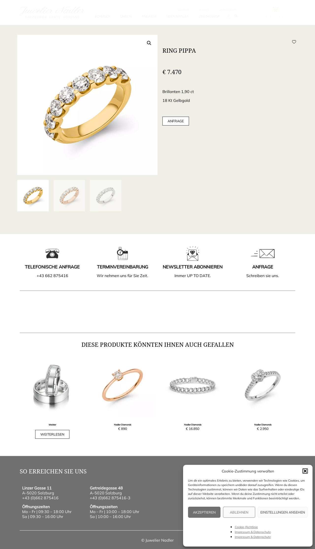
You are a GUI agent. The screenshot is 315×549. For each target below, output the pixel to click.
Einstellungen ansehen (282, 512)
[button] (305, 471)
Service (204, 10)
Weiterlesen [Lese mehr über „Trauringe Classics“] (52, 434)
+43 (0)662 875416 (40, 497)
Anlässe (149, 16)
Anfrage (176, 121)
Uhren (126, 16)
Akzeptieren (204, 512)
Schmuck (102, 16)
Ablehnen (239, 512)
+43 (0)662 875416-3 (110, 497)
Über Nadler (177, 16)
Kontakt (183, 10)
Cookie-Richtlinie (246, 527)
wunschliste (228, 10)
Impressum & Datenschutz (253, 532)
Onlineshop (209, 16)
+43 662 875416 (52, 275)
